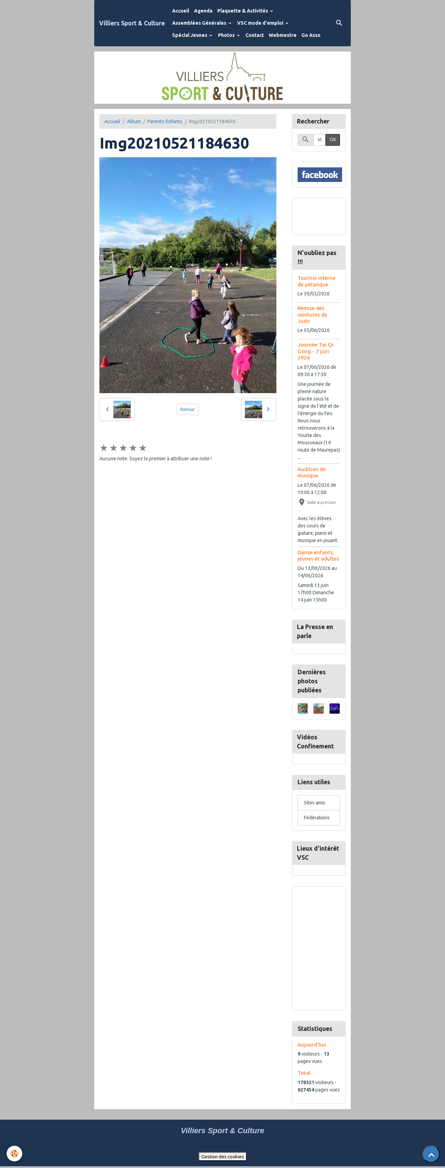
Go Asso (311, 35)
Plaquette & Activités (243, 11)
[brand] (132, 23)
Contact (254, 35)
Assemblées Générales (199, 23)
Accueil (180, 11)
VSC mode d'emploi (260, 23)
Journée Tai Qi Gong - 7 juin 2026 (315, 351)
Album (134, 121)
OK (333, 140)
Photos (227, 35)
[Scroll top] (431, 1154)
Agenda (203, 11)
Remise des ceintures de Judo (312, 314)
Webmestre (283, 35)
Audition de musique (312, 473)
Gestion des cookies (222, 1158)
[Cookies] (15, 1153)
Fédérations (317, 818)
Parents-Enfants (165, 121)
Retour (187, 409)
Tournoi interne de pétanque (316, 281)
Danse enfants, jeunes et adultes (318, 556)
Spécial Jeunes (190, 35)
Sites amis (314, 804)
